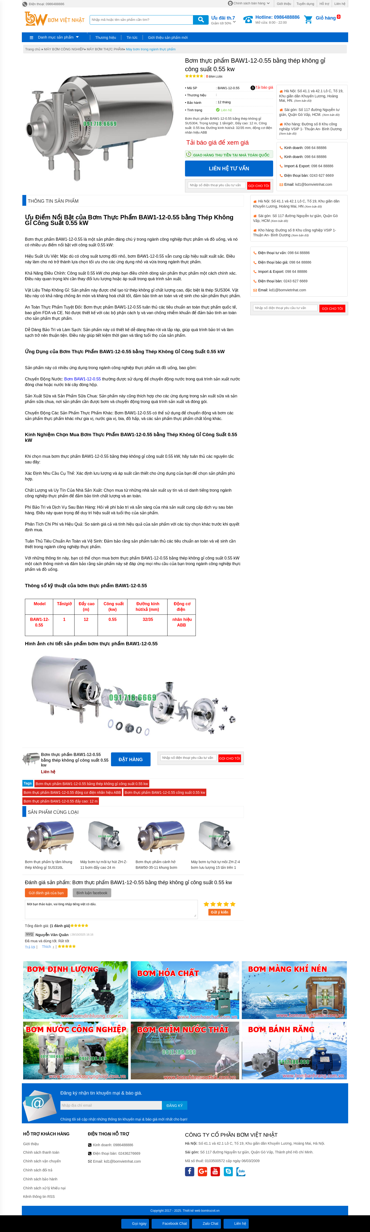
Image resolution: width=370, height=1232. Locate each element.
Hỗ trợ (324, 4)
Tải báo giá (262, 87)
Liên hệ (340, 4)
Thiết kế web (191, 1210)
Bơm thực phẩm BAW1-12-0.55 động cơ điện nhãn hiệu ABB (72, 792)
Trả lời (30, 947)
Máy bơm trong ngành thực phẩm (150, 49)
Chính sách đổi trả (37, 1170)
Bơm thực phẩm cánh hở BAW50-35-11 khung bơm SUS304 (156, 867)
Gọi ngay (135, 1223)
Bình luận (214, 76)
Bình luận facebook (92, 893)
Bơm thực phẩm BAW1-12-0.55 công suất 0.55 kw (165, 792)
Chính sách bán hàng (249, 3)
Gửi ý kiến (219, 912)
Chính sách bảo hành (40, 1179)
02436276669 (129, 1153)
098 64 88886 (315, 148)
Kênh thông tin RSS (39, 1196)
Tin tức (131, 37)
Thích (44, 947)
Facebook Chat (170, 1223)
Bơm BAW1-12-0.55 (82, 379)
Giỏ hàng (326, 18)
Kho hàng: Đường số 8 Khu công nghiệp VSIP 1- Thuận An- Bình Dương (310, 128)
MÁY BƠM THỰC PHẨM (105, 49)
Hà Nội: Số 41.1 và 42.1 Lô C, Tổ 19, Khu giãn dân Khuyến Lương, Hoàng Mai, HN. (311, 95)
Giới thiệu (284, 4)
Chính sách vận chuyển (42, 1161)
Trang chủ (32, 49)
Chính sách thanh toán (41, 1152)
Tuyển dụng (305, 4)
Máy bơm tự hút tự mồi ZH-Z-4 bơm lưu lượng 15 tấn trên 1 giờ (215, 867)
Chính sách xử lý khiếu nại (44, 1188)
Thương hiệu (105, 37)
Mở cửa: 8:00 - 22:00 (277, 19)
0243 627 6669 (322, 175)
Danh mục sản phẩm (55, 37)
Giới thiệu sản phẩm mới (168, 37)
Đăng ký (174, 1106)
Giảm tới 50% (223, 20)
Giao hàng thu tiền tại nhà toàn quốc (231, 155)
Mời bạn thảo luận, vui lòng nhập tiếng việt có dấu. (111, 909)
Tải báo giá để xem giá (217, 142)
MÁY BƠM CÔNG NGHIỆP (64, 49)
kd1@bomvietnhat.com (313, 184)
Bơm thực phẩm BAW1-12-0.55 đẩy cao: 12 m (61, 801)
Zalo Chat (206, 1223)
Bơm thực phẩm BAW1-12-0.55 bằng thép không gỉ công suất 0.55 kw (92, 784)
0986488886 (123, 1145)
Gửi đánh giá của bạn (46, 893)
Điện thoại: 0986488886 (43, 4)
